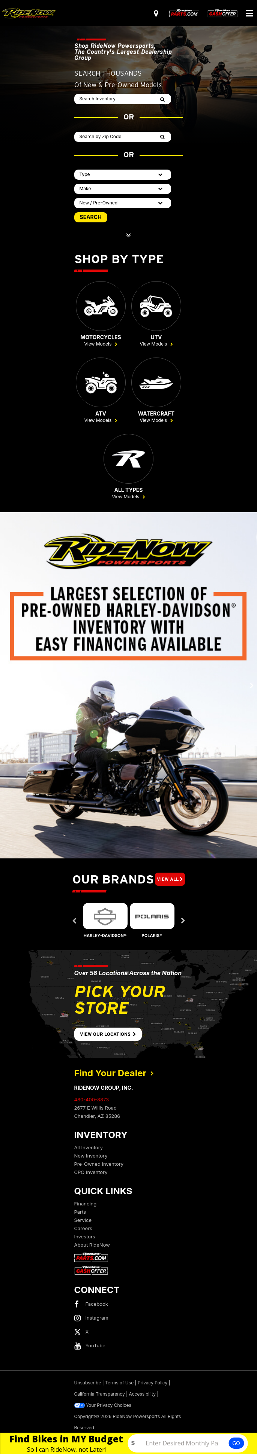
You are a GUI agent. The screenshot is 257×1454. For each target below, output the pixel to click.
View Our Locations (108, 1034)
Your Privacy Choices (102, 1405)
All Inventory (88, 1147)
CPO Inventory (91, 1172)
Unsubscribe (87, 1382)
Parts (80, 1212)
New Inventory (91, 1156)
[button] (5, 685)
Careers (83, 1228)
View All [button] (170, 879)
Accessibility (142, 1394)
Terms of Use (119, 1382)
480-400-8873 (91, 1099)
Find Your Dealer (114, 1073)
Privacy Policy (152, 1382)
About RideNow (92, 1245)
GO (236, 1443)
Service (83, 1220)
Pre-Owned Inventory (99, 1164)
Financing (85, 1204)
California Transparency (99, 1394)
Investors (84, 1236)
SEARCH (91, 217)
